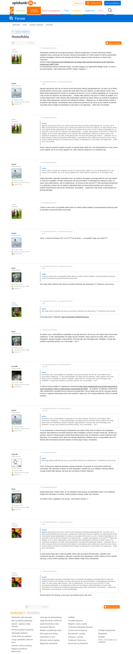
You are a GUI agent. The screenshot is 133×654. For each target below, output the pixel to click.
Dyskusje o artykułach (22, 32)
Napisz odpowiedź (114, 43)
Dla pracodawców (112, 3)
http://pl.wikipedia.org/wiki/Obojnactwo (75, 317)
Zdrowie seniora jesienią (22, 645)
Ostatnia (31, 43)
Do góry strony (17, 613)
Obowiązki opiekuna (20, 633)
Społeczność (89, 11)
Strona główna (33, 613)
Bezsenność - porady (76, 633)
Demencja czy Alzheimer (78, 643)
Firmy (100, 11)
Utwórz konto (94, 3)
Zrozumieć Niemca (47, 627)
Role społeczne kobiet (49, 633)
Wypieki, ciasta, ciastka (77, 624)
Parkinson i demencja (77, 640)
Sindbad (71, 617)
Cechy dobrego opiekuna (22, 636)
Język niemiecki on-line (49, 624)
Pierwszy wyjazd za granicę (22, 630)
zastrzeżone (101, 642)
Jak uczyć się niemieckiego (51, 617)
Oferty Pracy (20, 11)
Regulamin (102, 633)
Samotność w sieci (47, 637)
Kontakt (101, 637)
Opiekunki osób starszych (22, 617)
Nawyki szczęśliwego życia (50, 630)
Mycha (13, 268)
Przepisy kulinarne (75, 620)
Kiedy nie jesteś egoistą (49, 640)
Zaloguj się (78, 3)
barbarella (15, 454)
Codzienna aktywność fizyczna (80, 627)
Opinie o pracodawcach (51, 11)
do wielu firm (35, 11)
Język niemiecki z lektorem (51, 620)
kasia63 (14, 83)
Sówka (44, 168)
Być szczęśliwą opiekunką (22, 620)
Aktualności (77, 11)
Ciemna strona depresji (77, 630)
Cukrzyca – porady (75, 637)
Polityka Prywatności (106, 630)
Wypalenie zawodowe (49, 643)
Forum (66, 11)
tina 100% (15, 366)
